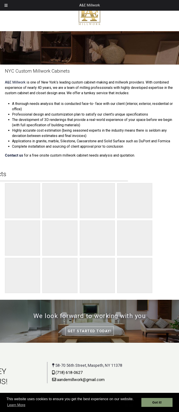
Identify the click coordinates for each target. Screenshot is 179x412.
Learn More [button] (16, 405)
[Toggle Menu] (6, 5)
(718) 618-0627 (41, 372)
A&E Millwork (89, 5)
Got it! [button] (157, 402)
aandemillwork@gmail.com (52, 379)
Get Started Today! (89, 331)
